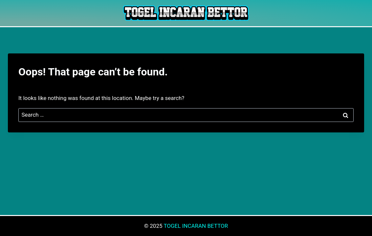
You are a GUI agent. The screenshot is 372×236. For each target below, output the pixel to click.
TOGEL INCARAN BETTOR (196, 226)
